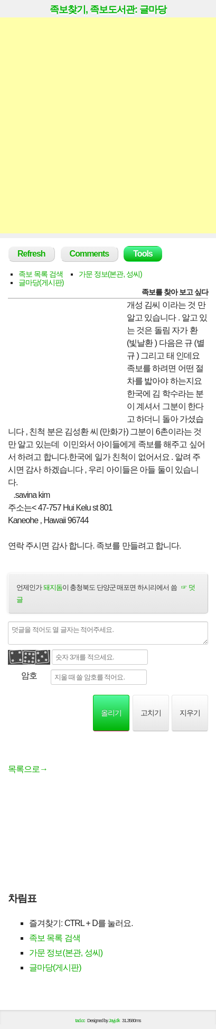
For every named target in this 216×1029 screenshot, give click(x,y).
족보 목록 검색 (40, 274)
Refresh (31, 253)
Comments (89, 253)
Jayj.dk (114, 1020)
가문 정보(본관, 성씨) (110, 274)
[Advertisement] (108, 125)
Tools (142, 253)
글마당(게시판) (40, 282)
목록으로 (28, 768)
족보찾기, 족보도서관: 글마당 (108, 9)
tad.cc (80, 1020)
